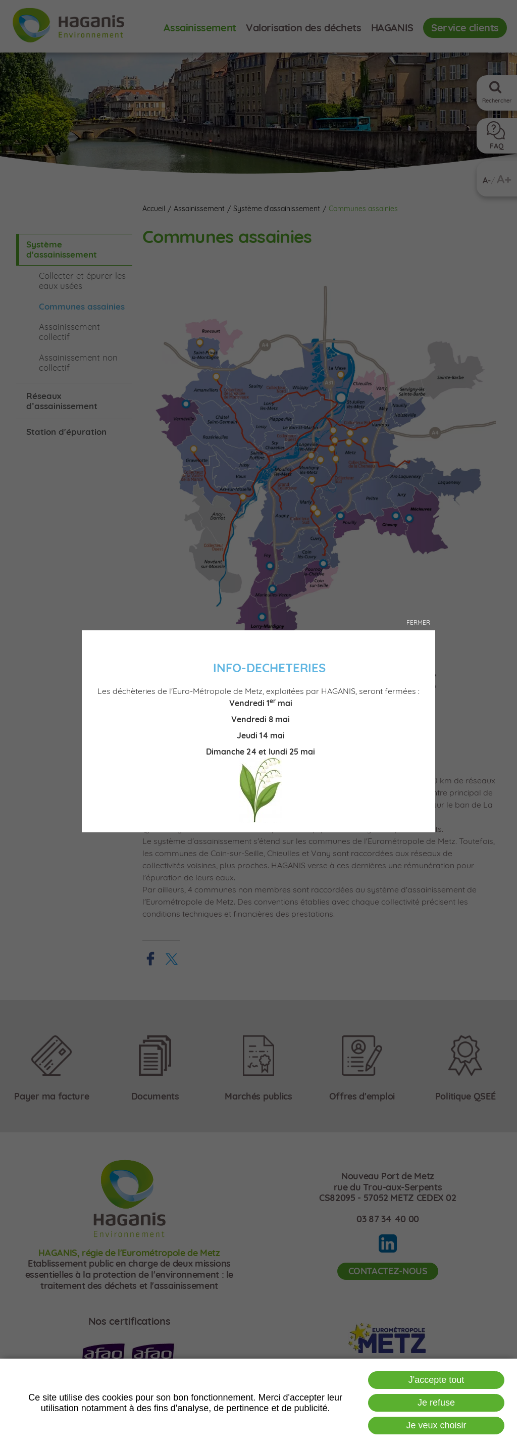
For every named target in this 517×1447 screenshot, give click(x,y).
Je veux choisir (436, 1425)
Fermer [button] (418, 622)
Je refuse (436, 1403)
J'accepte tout (436, 1380)
